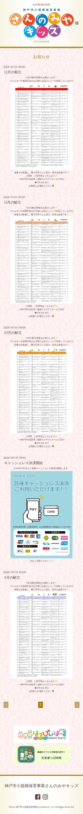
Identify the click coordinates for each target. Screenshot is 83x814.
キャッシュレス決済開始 (23, 463)
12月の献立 (12, 72)
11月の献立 (12, 202)
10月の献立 (13, 333)
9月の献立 (12, 577)
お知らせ (41, 56)
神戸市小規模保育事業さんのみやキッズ (42, 785)
